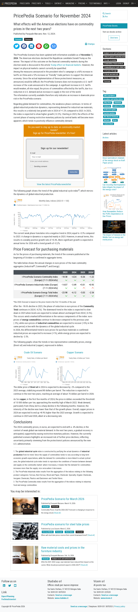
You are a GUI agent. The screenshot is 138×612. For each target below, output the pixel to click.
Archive (105, 137)
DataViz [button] (58, 3)
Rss (105, 16)
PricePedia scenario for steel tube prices (65, 524)
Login (118, 3)
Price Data (25, 3)
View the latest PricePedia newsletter (54, 184)
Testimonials (95, 3)
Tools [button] (48, 3)
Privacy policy (119, 606)
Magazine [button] (70, 3)
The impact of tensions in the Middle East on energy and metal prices (114, 237)
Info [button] (106, 3)
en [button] (132, 3)
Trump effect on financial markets (66, 65)
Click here (114, 38)
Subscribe (73, 172)
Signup (126, 3)
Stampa (89, 44)
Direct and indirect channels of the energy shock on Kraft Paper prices (114, 160)
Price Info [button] (37, 3)
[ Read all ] (57, 513)
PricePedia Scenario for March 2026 (62, 499)
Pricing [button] (82, 3)
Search (107, 13)
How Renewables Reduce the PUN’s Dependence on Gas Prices (113, 213)
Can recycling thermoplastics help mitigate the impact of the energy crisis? (114, 187)
